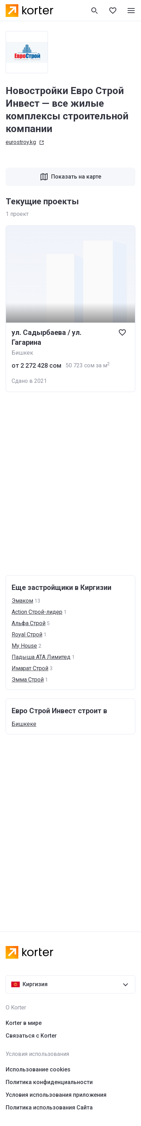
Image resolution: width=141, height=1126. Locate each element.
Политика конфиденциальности (49, 1082)
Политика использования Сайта (49, 1107)
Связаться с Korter (31, 1035)
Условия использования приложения (56, 1094)
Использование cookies (38, 1069)
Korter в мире (24, 1023)
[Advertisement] (70, 483)
